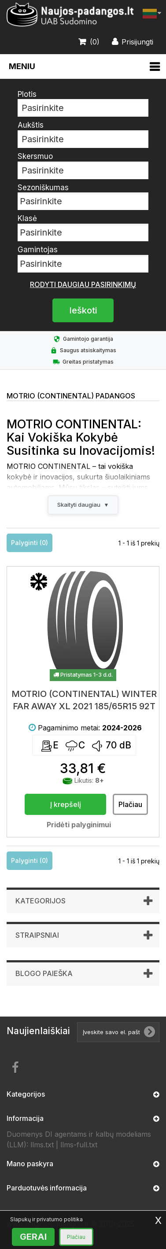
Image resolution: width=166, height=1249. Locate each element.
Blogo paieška (44, 973)
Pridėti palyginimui (79, 824)
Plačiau (76, 1237)
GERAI (33, 1236)
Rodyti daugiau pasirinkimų (83, 284)
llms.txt (42, 1144)
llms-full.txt (78, 1144)
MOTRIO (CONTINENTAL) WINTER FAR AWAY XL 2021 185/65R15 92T (84, 700)
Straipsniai (37, 935)
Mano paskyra (30, 1163)
